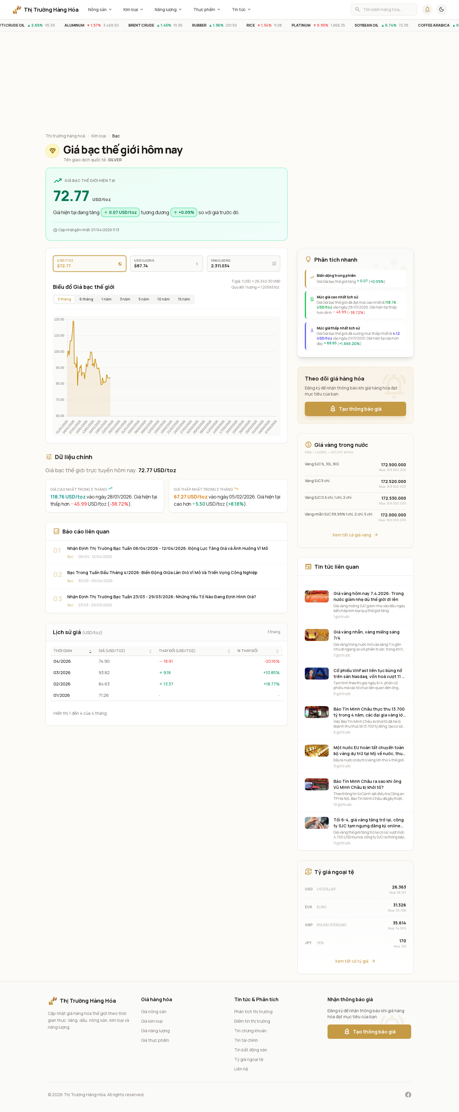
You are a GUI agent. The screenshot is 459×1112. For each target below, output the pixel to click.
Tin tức (242, 10)
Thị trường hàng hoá (65, 136)
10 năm (163, 299)
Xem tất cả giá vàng (355, 535)
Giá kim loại (152, 1021)
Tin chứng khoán (250, 1030)
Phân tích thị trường (253, 1011)
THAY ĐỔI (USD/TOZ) (177, 650)
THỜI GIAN (62, 650)
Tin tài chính (246, 1040)
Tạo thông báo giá (355, 409)
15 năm (184, 299)
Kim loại (133, 10)
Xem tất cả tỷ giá (355, 961)
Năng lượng (169, 10)
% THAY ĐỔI (247, 650)
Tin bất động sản (250, 1050)
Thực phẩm (207, 10)
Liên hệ (241, 1069)
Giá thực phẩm (155, 1040)
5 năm (144, 299)
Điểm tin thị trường (252, 1021)
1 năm (106, 299)
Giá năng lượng (155, 1030)
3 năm (125, 299)
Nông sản (100, 10)
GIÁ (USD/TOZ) (112, 650)
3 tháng (64, 299)
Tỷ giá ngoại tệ (248, 1059)
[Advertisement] (229, 83)
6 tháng (86, 299)
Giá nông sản (153, 1011)
